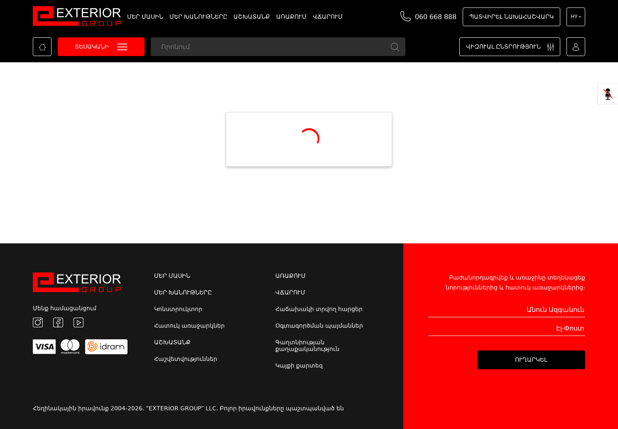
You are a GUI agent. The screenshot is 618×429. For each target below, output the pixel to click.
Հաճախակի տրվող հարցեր (319, 309)
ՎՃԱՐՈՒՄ (328, 16)
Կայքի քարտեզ (299, 365)
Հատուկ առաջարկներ (189, 325)
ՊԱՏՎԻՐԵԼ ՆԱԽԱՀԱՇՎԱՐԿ (511, 16)
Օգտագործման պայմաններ (319, 325)
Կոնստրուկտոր (178, 309)
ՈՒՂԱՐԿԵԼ (531, 359)
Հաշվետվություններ (185, 358)
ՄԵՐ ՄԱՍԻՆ (145, 16)
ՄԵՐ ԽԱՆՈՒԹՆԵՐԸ (198, 16)
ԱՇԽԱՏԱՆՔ (251, 16)
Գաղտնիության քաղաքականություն (307, 345)
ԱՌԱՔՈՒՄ (291, 16)
